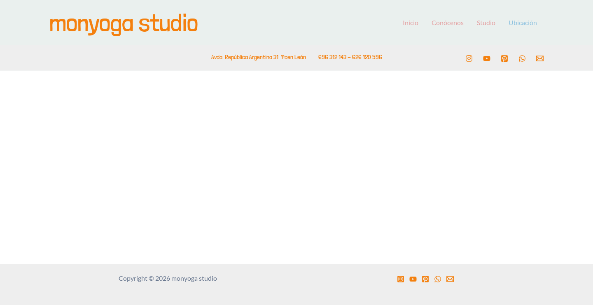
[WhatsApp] (522, 58)
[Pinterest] (504, 58)
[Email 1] (540, 58)
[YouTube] (486, 58)
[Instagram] (469, 58)
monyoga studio (123, 22)
